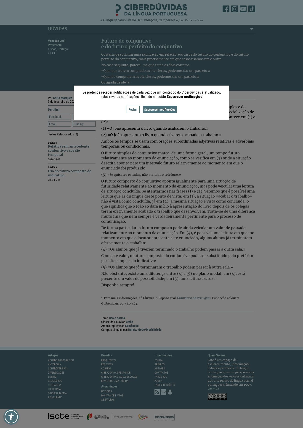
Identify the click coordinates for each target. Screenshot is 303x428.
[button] (11, 416)
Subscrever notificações (159, 109)
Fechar (133, 109)
